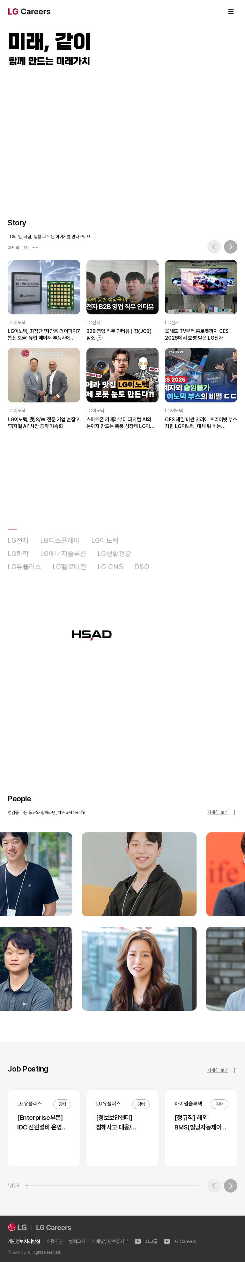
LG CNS (110, 567)
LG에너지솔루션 (63, 554)
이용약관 (55, 1241)
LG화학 (18, 554)
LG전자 (18, 541)
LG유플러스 (24, 567)
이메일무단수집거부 (110, 1241)
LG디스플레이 (60, 541)
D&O (141, 567)
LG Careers (180, 1241)
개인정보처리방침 (24, 1241)
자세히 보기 (23, 247)
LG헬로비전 (69, 567)
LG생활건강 (114, 554)
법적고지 (77, 1241)
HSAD (170, 567)
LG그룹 (146, 1241)
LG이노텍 (105, 541)
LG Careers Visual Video (122, 135)
